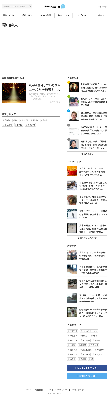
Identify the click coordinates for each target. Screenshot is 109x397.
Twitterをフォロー (88, 376)
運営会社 (39, 390)
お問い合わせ (78, 390)
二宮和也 (73, 331)
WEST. (95, 336)
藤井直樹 (73, 354)
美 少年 (46, 120)
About (28, 390)
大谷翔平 (100, 350)
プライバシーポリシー (57, 390)
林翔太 (20, 125)
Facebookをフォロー (88, 368)
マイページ (102, 7)
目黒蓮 (83, 359)
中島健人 (73, 336)
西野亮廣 (73, 350)
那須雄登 (8, 125)
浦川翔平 (86, 340)
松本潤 (25, 120)
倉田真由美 (87, 350)
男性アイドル (55, 102)
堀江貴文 (98, 354)
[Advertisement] (54, 52)
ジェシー (73, 340)
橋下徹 (97, 340)
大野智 (35, 120)
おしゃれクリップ (89, 331)
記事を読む (31, 93)
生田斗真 (94, 345)
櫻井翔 (7, 120)
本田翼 (73, 359)
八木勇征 (86, 354)
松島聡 (83, 345)
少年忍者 (31, 125)
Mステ (85, 336)
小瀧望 (73, 345)
